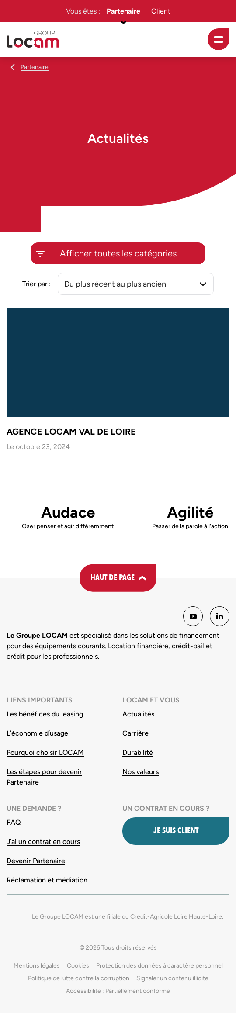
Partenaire (123, 11)
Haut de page (112, 577)
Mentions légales (37, 965)
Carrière (135, 733)
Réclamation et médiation (47, 880)
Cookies (78, 965)
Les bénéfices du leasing (45, 714)
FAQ (14, 822)
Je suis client (175, 830)
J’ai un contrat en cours (43, 841)
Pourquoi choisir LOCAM (45, 752)
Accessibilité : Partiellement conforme (118, 991)
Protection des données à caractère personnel (159, 965)
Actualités (138, 714)
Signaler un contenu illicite (172, 978)
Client (160, 11)
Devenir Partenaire (36, 861)
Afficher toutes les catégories (118, 253)
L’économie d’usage (37, 733)
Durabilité (137, 752)
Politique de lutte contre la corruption (78, 978)
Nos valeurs (140, 772)
